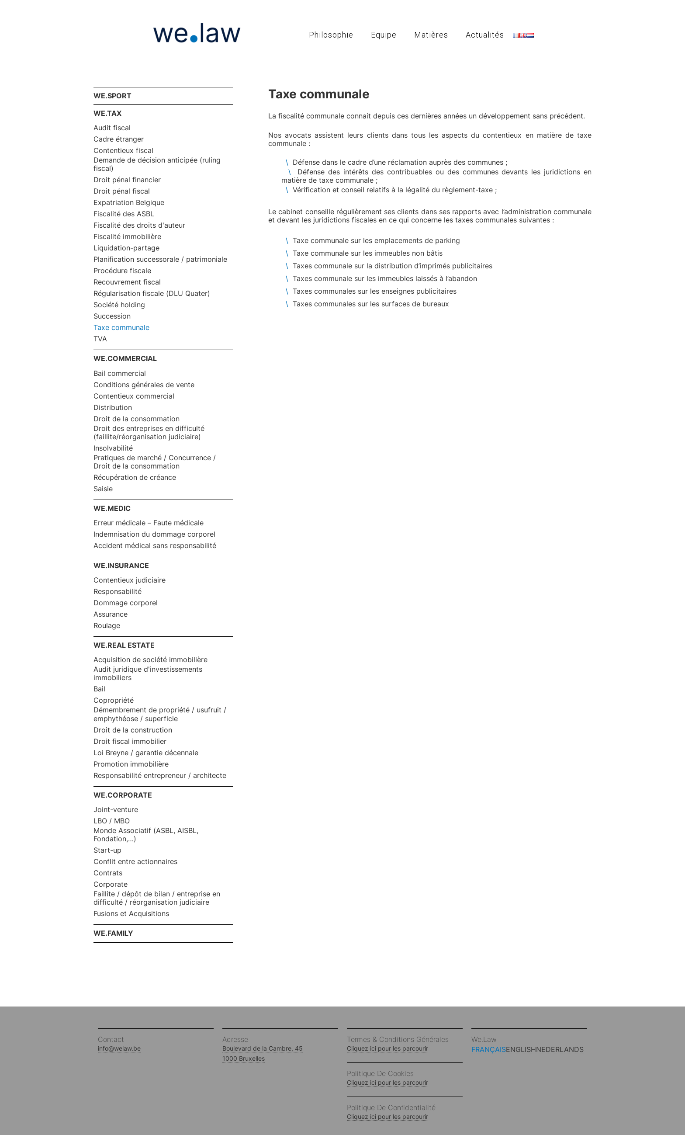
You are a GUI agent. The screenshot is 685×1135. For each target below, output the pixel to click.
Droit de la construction (132, 730)
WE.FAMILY (113, 933)
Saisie (103, 489)
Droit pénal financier (127, 180)
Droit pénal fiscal (121, 191)
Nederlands (560, 1049)
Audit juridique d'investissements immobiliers (147, 673)
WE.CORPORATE (122, 795)
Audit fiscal (112, 128)
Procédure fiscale (122, 271)
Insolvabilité (113, 448)
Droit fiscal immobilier (129, 741)
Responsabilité (117, 591)
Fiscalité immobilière (127, 237)
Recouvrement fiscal (127, 282)
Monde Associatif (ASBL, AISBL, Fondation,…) (145, 834)
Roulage (106, 625)
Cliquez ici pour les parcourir (387, 1048)
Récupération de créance (134, 477)
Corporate (110, 884)
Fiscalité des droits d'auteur (139, 225)
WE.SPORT (112, 95)
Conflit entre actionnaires (135, 861)
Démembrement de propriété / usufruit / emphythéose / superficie (159, 714)
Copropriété (113, 700)
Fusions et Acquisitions (131, 913)
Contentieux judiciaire (129, 580)
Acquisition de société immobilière (150, 660)
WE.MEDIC (112, 508)
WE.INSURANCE (121, 565)
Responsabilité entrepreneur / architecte (159, 775)
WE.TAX (107, 113)
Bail (99, 689)
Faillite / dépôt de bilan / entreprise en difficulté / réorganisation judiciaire (156, 898)
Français (488, 1049)
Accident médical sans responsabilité (154, 545)
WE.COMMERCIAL (125, 358)
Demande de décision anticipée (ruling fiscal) (157, 164)
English (521, 1049)
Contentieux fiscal (123, 150)
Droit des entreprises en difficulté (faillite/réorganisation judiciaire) (148, 432)
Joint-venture (115, 809)
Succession (112, 316)
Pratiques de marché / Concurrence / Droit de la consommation (154, 462)
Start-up (107, 850)
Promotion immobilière (131, 764)
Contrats (107, 873)
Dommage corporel (125, 603)
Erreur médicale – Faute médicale (148, 523)
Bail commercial (119, 373)
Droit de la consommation (136, 419)
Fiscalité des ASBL (123, 214)
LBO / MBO (111, 821)
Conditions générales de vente (143, 385)
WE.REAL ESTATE (124, 645)
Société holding (119, 305)
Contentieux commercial (133, 396)
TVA (100, 339)
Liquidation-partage (126, 248)
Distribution (112, 407)
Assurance (110, 614)
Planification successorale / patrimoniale (160, 259)
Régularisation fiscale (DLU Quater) (151, 293)
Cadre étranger (118, 139)
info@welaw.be (119, 1048)
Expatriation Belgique (128, 202)
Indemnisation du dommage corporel (154, 534)
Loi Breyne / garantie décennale (145, 753)
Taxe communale (121, 327)
